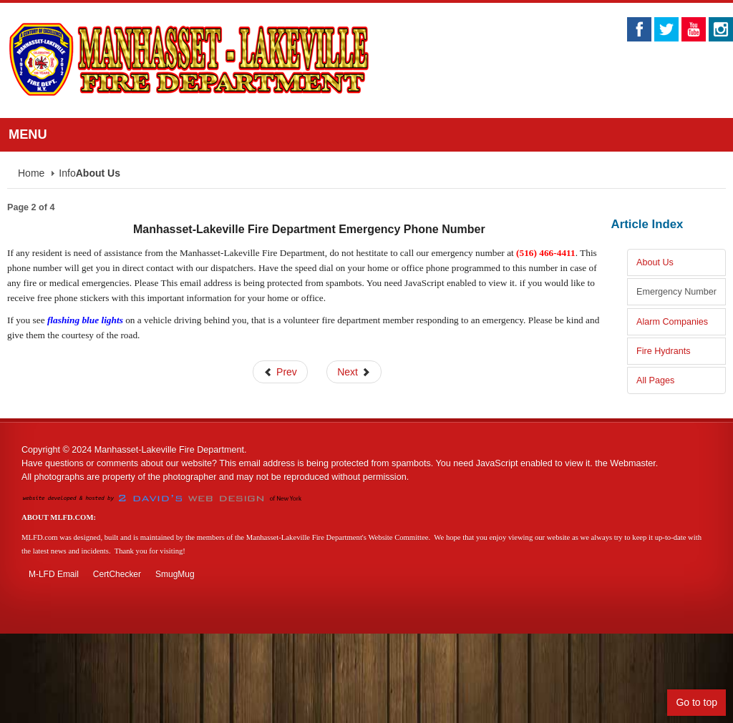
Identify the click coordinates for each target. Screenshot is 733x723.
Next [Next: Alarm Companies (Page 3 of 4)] (354, 372)
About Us (655, 262)
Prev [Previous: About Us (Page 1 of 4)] (280, 372)
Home (31, 173)
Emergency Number (676, 292)
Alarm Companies (672, 322)
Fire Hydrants (663, 351)
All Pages (655, 380)
